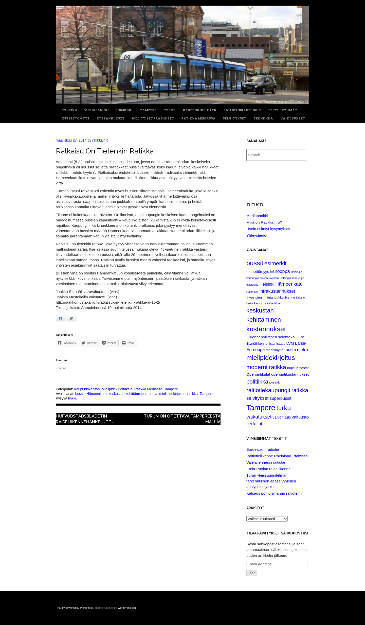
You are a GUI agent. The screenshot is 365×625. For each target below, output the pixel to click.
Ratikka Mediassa (198, 118)
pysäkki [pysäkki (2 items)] (275, 382)
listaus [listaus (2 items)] (280, 343)
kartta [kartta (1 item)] (249, 303)
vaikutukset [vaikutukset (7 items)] (258, 417)
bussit (80, 394)
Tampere (148, 110)
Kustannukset (110, 118)
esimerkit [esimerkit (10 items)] (275, 263)
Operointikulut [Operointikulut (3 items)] (258, 374)
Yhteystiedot (256, 235)
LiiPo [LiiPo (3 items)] (300, 337)
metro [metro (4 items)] (302, 349)
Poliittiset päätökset (153, 118)
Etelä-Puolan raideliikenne (268, 469)
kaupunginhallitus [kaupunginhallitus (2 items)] (267, 303)
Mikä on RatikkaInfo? (264, 222)
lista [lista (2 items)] (271, 343)
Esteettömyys (75, 118)
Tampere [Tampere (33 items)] (260, 407)
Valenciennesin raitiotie (265, 462)
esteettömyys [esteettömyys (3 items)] (257, 271)
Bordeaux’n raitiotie (262, 449)
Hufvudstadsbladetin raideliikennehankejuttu (85, 418)
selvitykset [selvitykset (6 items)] (257, 398)
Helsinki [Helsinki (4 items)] (267, 284)
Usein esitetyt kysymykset (268, 229)
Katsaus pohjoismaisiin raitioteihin (274, 493)
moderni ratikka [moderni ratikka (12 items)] (266, 367)
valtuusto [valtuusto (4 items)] (300, 417)
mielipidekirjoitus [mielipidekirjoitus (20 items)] (270, 357)
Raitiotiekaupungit (242, 110)
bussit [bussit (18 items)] (254, 263)
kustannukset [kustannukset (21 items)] (266, 329)
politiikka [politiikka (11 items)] (257, 381)
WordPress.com (127, 607)
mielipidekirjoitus (172, 394)
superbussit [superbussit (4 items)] (280, 398)
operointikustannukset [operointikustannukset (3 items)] (290, 374)
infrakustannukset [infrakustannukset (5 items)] (277, 291)
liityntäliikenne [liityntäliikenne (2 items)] (256, 343)
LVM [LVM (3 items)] (290, 343)
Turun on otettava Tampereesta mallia (182, 418)
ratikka (192, 394)
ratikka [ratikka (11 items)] (299, 390)
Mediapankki (96, 110)
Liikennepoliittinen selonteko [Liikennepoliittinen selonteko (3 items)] (270, 337)
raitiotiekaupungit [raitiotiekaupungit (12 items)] (268, 390)
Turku (169, 110)
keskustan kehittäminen (126, 394)
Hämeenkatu (96, 394)
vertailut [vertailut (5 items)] (254, 423)
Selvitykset (234, 118)
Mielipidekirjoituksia (117, 389)
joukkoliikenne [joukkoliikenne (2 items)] (284, 297)
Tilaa (252, 573)
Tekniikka (263, 118)
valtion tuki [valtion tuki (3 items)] (281, 417)
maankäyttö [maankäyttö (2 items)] (274, 350)
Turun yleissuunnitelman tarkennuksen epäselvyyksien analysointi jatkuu (271, 481)
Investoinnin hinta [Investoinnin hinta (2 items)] (259, 297)
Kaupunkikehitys (199, 110)
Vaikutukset (292, 118)
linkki (72, 398)
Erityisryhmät (282, 110)
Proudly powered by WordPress (74, 607)
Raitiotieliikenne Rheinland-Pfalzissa (277, 456)
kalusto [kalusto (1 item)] (300, 297)
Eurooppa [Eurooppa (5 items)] (280, 271)
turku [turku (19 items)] (283, 407)
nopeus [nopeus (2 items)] (292, 368)
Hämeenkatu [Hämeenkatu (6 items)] (289, 284)
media (152, 394)
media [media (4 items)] (290, 349)
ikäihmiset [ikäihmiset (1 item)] (252, 291)
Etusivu (69, 110)
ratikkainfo (100, 140)
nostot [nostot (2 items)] (303, 368)
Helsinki (124, 110)
